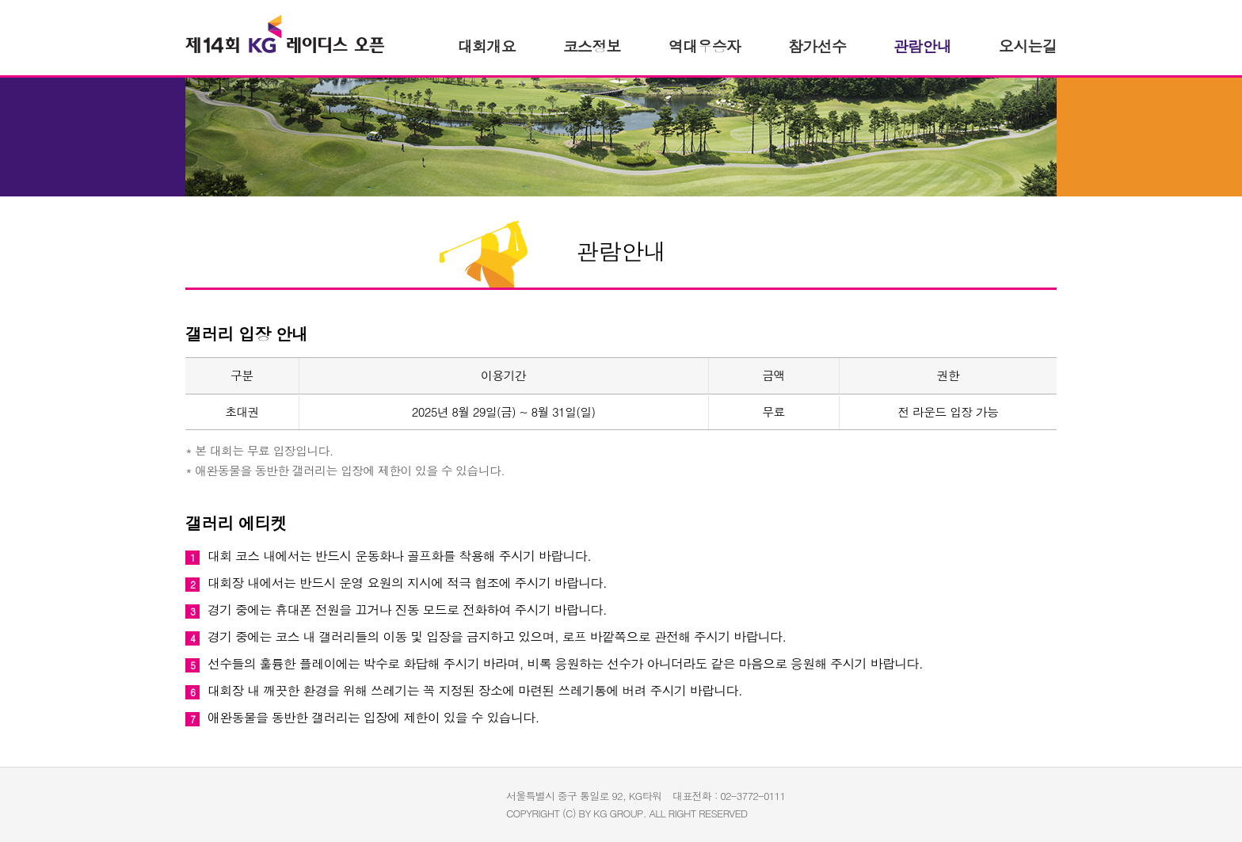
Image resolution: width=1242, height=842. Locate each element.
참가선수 (817, 45)
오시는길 (1028, 45)
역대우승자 (705, 45)
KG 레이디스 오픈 (284, 34)
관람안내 (922, 45)
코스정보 (592, 45)
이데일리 (463, 800)
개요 (487, 45)
